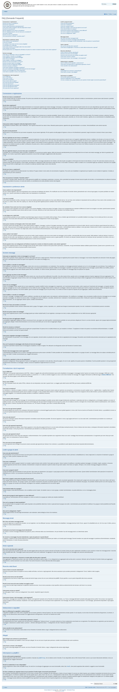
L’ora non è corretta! (7, 42)
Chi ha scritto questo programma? (68, 77)
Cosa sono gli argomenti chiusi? (10, 86)
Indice (5, 11)
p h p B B (62, 691)
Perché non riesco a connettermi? (10, 23)
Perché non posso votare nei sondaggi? (12, 63)
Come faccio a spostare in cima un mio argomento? (14, 71)
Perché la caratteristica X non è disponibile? (71, 78)
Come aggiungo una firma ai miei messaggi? (13, 57)
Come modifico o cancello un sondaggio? (12, 60)
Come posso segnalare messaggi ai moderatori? (14, 67)
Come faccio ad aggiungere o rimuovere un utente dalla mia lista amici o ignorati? (79, 47)
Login (115, 14)
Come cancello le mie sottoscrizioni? (69, 65)
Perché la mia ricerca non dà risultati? (69, 53)
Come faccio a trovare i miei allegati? (69, 72)
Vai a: (92, 683)
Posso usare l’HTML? (8, 78)
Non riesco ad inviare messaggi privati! (69, 38)
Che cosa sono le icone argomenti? (11, 88)
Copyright (54, 690)
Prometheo (64, 690)
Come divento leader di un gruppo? (69, 29)
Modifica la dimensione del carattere (115, 11)
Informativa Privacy (71, 690)
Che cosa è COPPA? (7, 33)
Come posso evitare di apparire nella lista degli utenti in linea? (17, 27)
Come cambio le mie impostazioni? (11, 41)
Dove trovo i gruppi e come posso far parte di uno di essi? (74, 27)
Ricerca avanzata (112, 5)
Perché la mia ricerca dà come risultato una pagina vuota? (74, 55)
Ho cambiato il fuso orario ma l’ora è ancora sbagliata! (15, 44)
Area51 (68, 666)
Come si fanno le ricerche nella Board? (69, 52)
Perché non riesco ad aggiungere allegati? (12, 64)
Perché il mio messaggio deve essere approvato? (14, 70)
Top (5, 101)
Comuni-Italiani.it (47, 690)
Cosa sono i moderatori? (66, 24)
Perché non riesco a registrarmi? (10, 34)
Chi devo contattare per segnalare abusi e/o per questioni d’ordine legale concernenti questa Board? (83, 79)
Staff (86, 687)
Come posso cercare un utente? (68, 56)
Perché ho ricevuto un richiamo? (10, 66)
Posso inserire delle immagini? (10, 80)
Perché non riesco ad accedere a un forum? (13, 61)
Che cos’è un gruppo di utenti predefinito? (70, 31)
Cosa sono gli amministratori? (67, 23)
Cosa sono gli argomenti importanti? (11, 85)
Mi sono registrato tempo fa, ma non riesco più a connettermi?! (17, 31)
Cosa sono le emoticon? (8, 79)
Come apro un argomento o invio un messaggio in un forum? (16, 54)
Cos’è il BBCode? (7, 76)
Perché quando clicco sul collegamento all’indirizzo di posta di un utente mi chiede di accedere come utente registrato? (30, 49)
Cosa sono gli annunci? (8, 83)
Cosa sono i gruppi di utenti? (67, 26)
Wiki (107, 14)
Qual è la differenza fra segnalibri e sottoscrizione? (72, 62)
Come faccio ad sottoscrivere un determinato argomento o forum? (75, 64)
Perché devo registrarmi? (8, 24)
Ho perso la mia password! (9, 29)
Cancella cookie (91, 687)
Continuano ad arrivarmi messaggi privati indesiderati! (73, 39)
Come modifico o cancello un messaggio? (12, 56)
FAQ (111, 14)
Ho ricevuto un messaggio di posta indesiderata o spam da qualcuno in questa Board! (80, 41)
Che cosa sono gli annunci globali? (11, 82)
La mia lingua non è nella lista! (10, 45)
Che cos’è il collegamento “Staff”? (68, 33)
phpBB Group (41, 658)
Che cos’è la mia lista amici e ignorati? (69, 46)
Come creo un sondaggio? (9, 58)
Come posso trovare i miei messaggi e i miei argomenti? (73, 58)
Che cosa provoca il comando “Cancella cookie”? (14, 36)
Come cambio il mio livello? (9, 48)
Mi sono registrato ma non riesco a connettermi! (13, 30)
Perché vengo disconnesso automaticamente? (13, 26)
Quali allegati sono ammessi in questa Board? (71, 70)
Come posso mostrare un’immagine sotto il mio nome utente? (17, 46)
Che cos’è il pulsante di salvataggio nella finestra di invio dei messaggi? (19, 68)
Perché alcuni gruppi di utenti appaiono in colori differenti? (74, 30)
